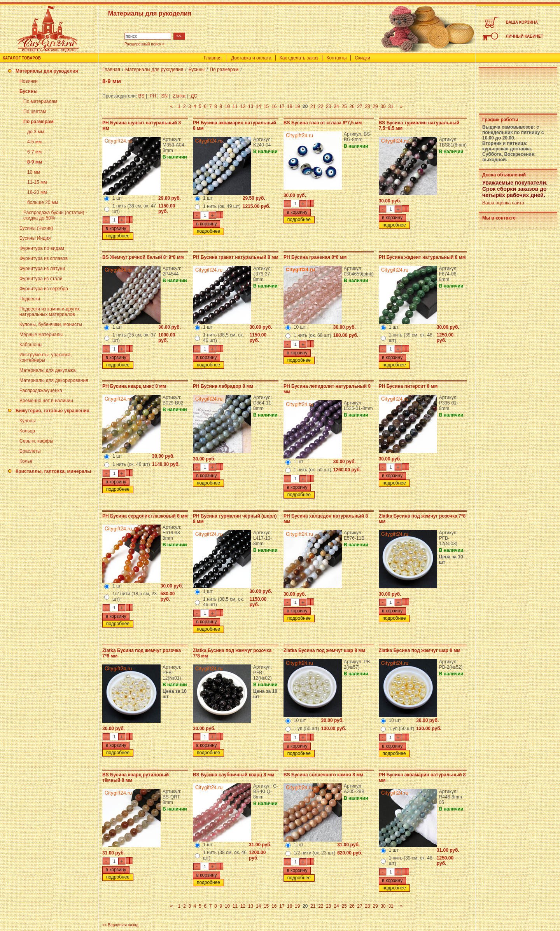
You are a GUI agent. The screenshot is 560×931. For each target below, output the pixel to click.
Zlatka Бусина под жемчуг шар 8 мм (324, 650)
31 (390, 106)
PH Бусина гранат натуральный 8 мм (235, 257)
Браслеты (30, 451)
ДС (194, 96)
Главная (213, 58)
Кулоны (27, 421)
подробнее (118, 236)
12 (242, 106)
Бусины (28, 91)
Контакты (336, 58)
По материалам (40, 101)
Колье (25, 461)
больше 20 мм (42, 202)
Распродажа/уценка (40, 390)
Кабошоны (30, 344)
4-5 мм (34, 142)
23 (328, 106)
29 (375, 106)
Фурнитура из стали (40, 278)
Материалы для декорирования (53, 380)
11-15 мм (37, 182)
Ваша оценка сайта (503, 203)
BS (141, 96)
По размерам (38, 121)
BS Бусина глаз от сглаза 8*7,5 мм (323, 123)
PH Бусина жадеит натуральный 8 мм (422, 257)
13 (250, 106)
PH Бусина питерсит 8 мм (408, 386)
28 (367, 106)
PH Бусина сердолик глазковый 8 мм (145, 516)
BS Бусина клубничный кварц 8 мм (233, 775)
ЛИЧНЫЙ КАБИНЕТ (524, 36)
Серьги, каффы (36, 441)
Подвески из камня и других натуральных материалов (49, 311)
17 (281, 106)
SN (164, 96)
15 (266, 106)
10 (227, 106)
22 (320, 106)
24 (336, 106)
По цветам (34, 111)
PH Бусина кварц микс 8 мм (134, 386)
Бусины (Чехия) (36, 228)
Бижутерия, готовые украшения (52, 410)
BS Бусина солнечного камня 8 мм (323, 775)
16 (273, 106)
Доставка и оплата (251, 58)
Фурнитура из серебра (43, 288)
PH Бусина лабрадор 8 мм (223, 386)
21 (312, 106)
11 (235, 106)
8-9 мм (34, 162)
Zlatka (179, 96)
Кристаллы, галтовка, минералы (53, 471)
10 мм (33, 172)
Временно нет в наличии (46, 400)
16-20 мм (37, 192)
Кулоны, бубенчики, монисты (50, 324)
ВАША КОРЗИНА (522, 22)
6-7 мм (34, 152)
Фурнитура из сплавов (43, 258)
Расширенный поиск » (144, 44)
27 (359, 106)
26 (351, 106)
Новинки (28, 81)
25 (343, 106)
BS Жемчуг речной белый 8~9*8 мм (143, 257)
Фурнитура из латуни (42, 268)
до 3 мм (35, 131)
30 (382, 106)
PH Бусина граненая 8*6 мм (315, 257)
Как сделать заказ (299, 58)
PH (153, 96)
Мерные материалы (41, 334)
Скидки (362, 58)
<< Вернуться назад (120, 925)
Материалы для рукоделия (47, 71)
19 (297, 106)
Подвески (29, 299)
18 (289, 106)
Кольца (27, 431)
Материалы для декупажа (47, 370)
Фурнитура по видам (41, 248)
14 (258, 106)
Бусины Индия (35, 238)
